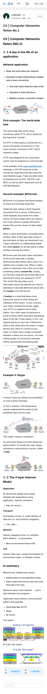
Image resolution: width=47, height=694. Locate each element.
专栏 (18, 3)
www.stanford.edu (32, 166)
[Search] (27, 3)
